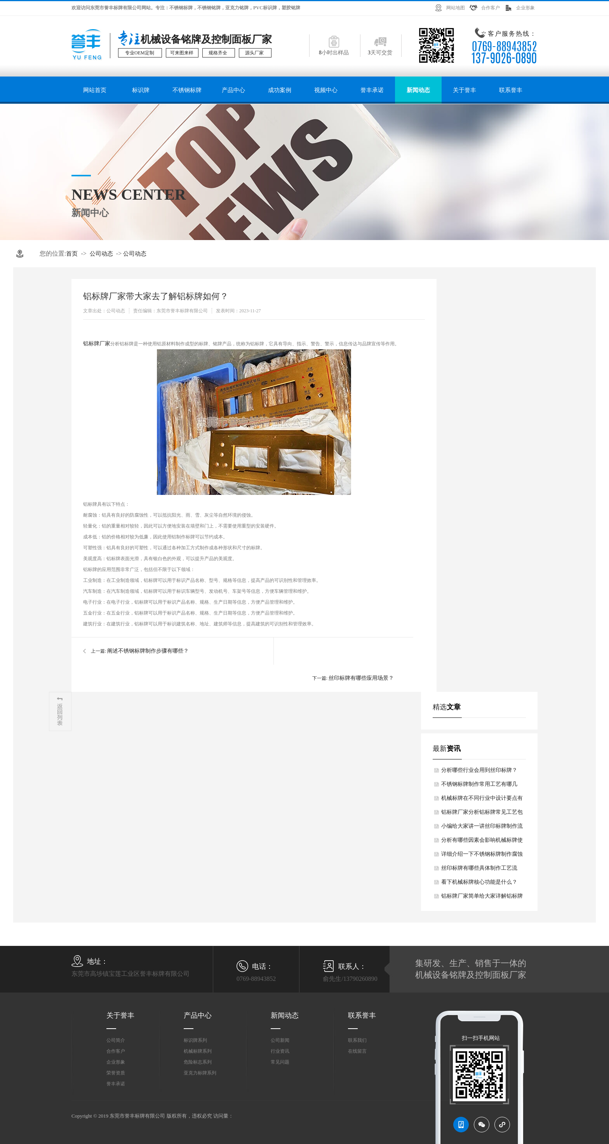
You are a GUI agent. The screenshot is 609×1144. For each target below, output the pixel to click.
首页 (72, 254)
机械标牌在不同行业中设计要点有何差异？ (482, 800)
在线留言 (357, 1051)
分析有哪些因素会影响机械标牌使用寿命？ (482, 842)
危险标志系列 (198, 1062)
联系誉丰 (510, 90)
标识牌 (141, 90)
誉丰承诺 (372, 90)
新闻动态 (418, 90)
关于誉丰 (464, 90)
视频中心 (326, 90)
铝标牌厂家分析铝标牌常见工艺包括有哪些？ (482, 814)
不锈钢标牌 (187, 90)
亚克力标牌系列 (200, 1073)
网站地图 (455, 7)
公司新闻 (280, 1040)
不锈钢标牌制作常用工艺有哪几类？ (479, 786)
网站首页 (94, 90)
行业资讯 (280, 1051)
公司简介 (115, 1040)
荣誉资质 (115, 1073)
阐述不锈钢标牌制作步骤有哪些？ (148, 651)
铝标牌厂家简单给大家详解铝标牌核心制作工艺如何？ (482, 898)
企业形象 (525, 7)
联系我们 (357, 1040)
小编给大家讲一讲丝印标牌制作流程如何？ (482, 828)
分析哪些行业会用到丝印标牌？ (479, 770)
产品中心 (233, 90)
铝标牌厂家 (96, 344)
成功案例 (279, 90)
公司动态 (101, 254)
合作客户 (490, 7)
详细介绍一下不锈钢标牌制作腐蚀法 (482, 856)
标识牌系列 (195, 1040)
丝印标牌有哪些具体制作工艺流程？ (479, 870)
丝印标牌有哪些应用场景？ (361, 678)
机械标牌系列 (198, 1051)
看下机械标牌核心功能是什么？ (479, 882)
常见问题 (280, 1062)
